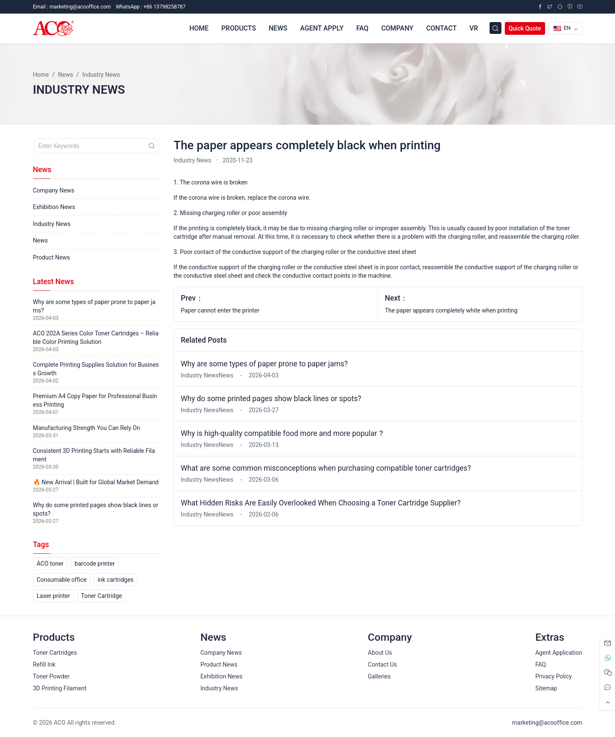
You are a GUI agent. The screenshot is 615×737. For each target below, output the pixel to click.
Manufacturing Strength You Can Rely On (86, 427)
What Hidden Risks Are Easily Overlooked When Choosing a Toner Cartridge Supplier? (321, 503)
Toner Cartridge (101, 595)
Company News (54, 190)
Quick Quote (525, 28)
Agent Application (558, 652)
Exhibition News (54, 207)
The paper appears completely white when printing (451, 310)
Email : (72, 7)
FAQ (540, 664)
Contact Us (382, 664)
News (40, 240)
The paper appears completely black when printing (307, 145)
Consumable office (62, 579)
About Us (380, 652)
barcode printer (95, 563)
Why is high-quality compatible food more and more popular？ (283, 433)
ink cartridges (115, 579)
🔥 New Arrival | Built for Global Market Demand (96, 482)
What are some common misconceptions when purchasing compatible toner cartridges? (326, 468)
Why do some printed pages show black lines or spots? (271, 398)
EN (562, 28)
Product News (51, 257)
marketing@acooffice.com (547, 722)
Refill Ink (44, 664)
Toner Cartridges (55, 652)
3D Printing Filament (59, 688)
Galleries (379, 676)
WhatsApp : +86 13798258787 (151, 7)
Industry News (192, 160)
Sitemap (546, 688)
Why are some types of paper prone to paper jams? (264, 364)
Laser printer (53, 595)
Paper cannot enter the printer (220, 310)
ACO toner (50, 563)
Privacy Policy (553, 676)
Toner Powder (51, 676)
